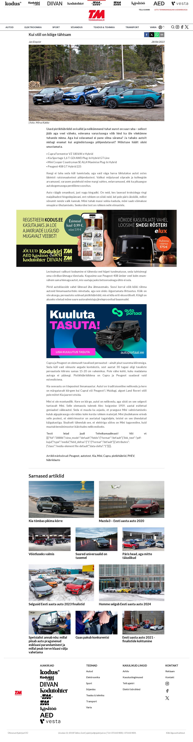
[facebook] (146, 35)
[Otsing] (172, 27)
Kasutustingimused (133, 677)
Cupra (107, 455)
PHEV (130, 455)
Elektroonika (33, 27)
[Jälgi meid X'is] (186, 27)
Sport (56, 27)
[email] (161, 35)
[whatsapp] (156, 35)
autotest (86, 455)
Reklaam (170, 671)
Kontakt (169, 677)
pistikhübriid (119, 455)
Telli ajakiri (144, 10)
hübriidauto (53, 460)
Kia (94, 455)
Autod (10, 27)
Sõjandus (76, 27)
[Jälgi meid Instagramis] (177, 27)
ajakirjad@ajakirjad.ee (96, 733)
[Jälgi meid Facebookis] (182, 27)
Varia (153, 27)
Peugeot (74, 455)
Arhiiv (126, 671)
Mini (99, 455)
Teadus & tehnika (104, 27)
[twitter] (151, 35)
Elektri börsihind (131, 689)
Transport (132, 27)
